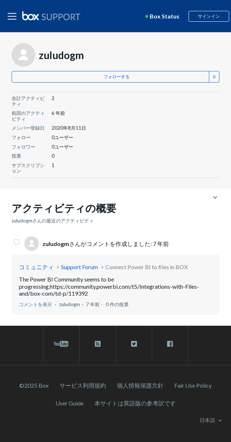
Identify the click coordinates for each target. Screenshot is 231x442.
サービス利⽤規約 (83, 385)
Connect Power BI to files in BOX (146, 266)
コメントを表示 (35, 304)
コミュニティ (36, 266)
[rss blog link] (97, 344)
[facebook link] (170, 344)
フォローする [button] (117, 76)
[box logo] (51, 15)
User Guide (70, 403)
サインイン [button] (209, 16)
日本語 (208, 420)
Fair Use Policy (193, 385)
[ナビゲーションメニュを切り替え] (214, 196)
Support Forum (79, 266)
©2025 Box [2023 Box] (34, 385)
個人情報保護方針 (140, 385)
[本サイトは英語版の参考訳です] (135, 403)
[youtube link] (61, 344)
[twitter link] (134, 344)
